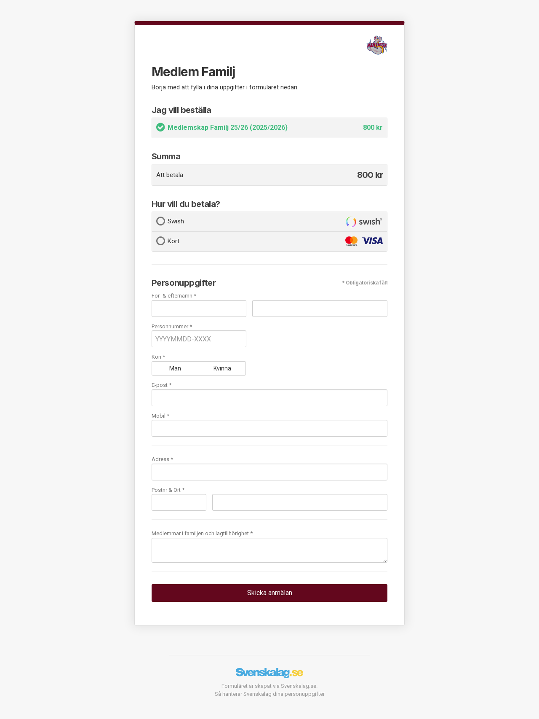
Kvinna (222, 368)
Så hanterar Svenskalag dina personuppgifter (270, 694)
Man (175, 368)
